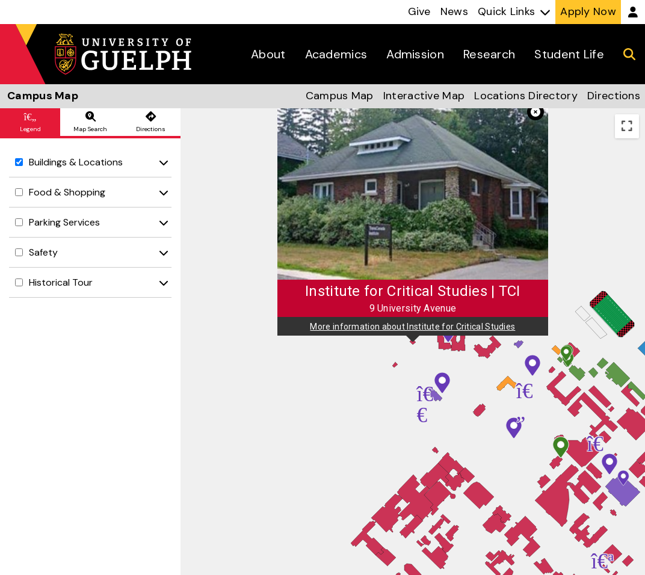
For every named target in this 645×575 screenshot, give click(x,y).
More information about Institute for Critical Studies (412, 326)
